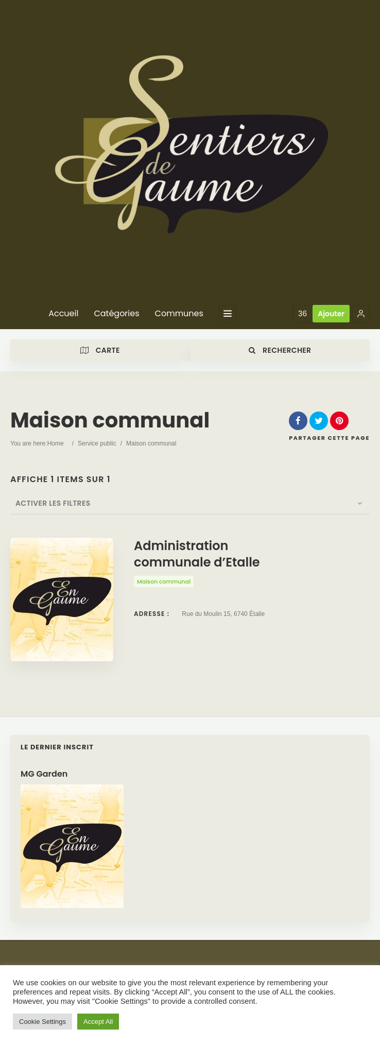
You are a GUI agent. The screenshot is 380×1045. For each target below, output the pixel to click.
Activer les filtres (47, 503)
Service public (97, 443)
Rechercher (280, 350)
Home (55, 443)
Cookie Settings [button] (42, 1021)
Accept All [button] (98, 1021)
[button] (361, 313)
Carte (100, 350)
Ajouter (331, 314)
